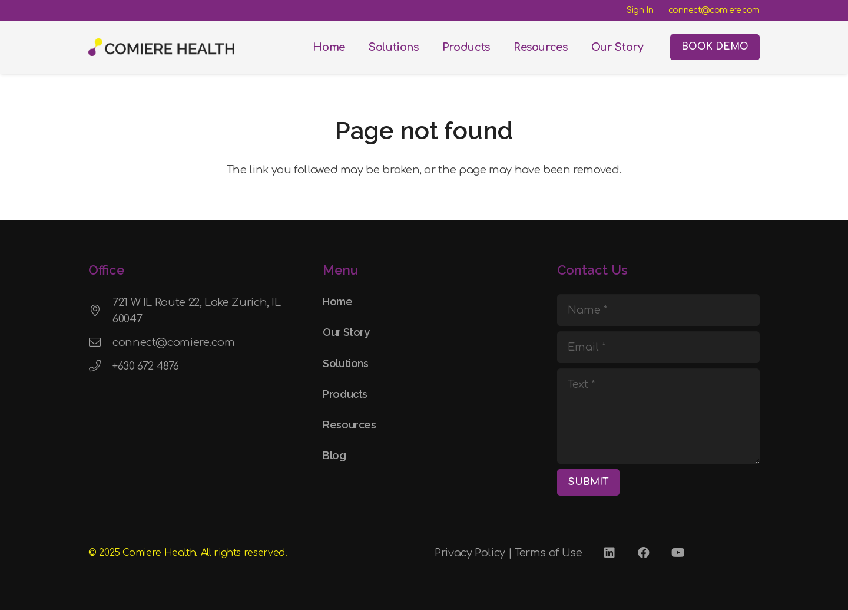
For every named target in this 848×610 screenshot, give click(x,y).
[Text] (658, 416)
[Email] (658, 347)
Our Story (346, 332)
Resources (349, 424)
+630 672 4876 (145, 366)
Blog (334, 455)
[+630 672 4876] (100, 366)
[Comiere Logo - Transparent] (161, 47)
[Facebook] (643, 553)
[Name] (658, 310)
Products (345, 394)
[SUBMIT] (588, 482)
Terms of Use (548, 553)
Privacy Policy (470, 553)
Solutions (346, 363)
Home (338, 301)
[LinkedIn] (609, 553)
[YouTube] (678, 553)
